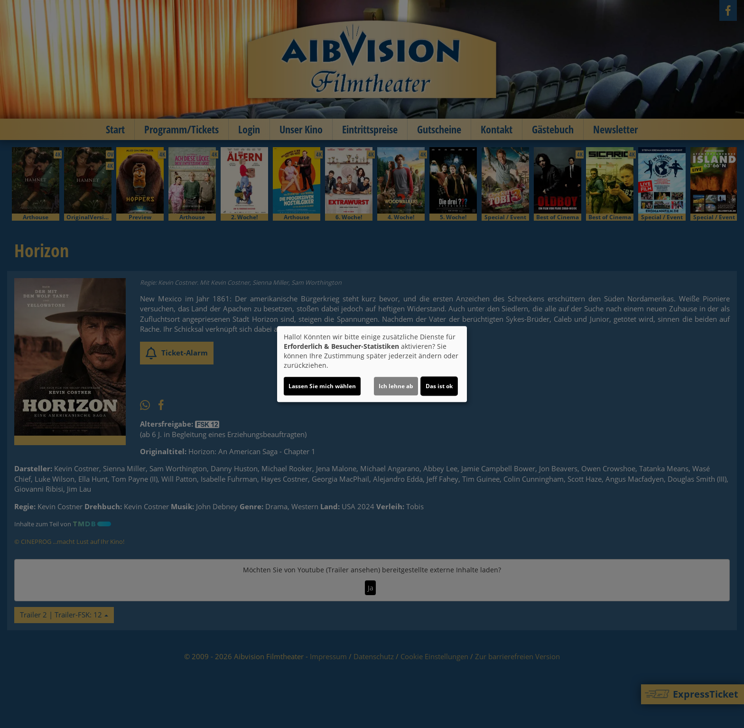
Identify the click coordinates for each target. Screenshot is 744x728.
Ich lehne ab (396, 386)
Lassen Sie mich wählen (322, 386)
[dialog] (372, 364)
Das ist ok (439, 386)
